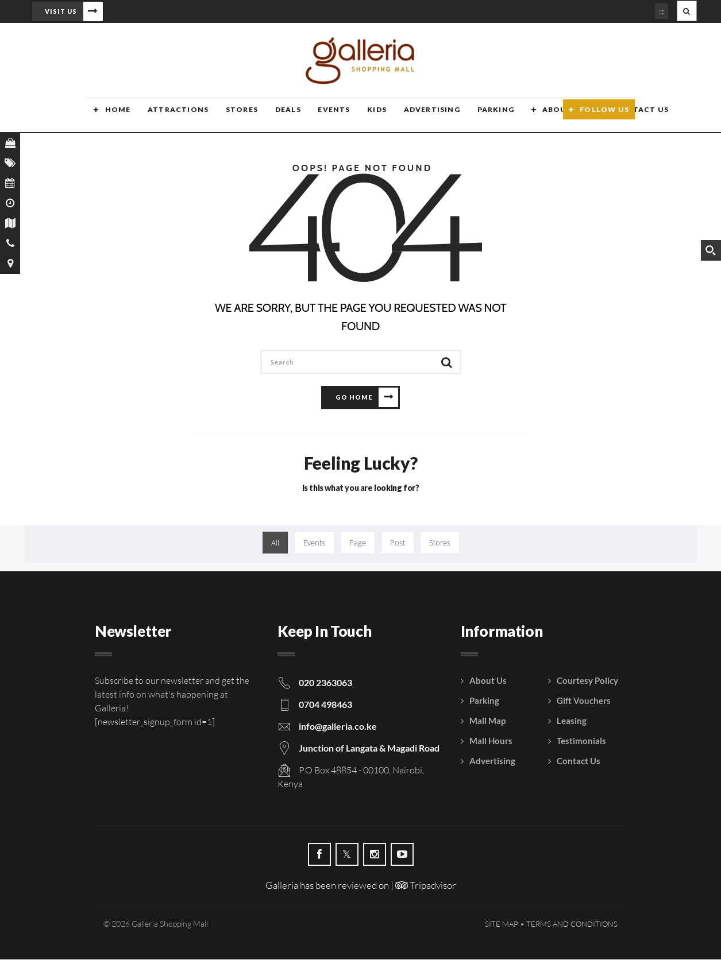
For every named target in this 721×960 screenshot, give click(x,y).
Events (322, 116)
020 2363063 (325, 683)
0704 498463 (325, 704)
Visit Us (61, 11)
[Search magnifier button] (710, 250)
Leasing (572, 721)
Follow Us (604, 116)
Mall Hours (490, 741)
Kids (365, 116)
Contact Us (578, 761)
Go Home (354, 397)
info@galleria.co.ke (338, 726)
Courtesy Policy (587, 681)
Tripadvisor (425, 886)
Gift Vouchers (584, 701)
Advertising (418, 116)
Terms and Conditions (572, 924)
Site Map (501, 924)
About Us (548, 116)
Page (357, 543)
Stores (232, 116)
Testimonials (581, 741)
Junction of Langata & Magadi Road (369, 748)
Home (110, 116)
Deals (277, 116)
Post (397, 543)
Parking (481, 116)
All (275, 543)
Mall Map (487, 721)
